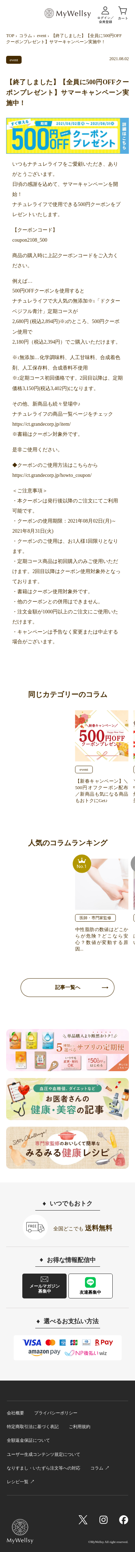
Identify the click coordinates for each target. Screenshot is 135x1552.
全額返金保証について (28, 1440)
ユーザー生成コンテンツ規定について (43, 1454)
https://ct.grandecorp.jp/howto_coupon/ (51, 475)
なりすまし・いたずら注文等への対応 (43, 1468)
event (41, 35)
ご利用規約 (79, 1426)
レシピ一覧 (17, 1481)
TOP (10, 35)
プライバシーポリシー (55, 1412)
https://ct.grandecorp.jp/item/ (41, 424)
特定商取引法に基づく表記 (33, 1426)
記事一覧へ (67, 987)
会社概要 (15, 1412)
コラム (25, 35)
